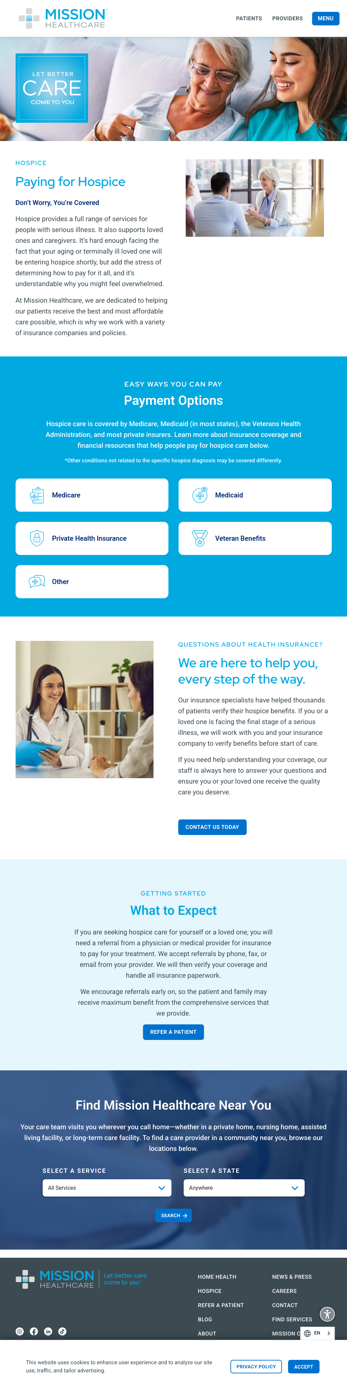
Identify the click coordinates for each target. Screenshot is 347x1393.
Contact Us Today (213, 827)
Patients (249, 18)
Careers (277, 1283)
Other (60, 582)
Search (171, 1215)
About (178, 1333)
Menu (326, 18)
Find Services (285, 1311)
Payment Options (173, 400)
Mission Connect (278, 1329)
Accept (303, 1367)
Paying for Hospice (71, 181)
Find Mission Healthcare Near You (173, 1105)
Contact (278, 1297)
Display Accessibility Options (327, 1315)
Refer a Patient (173, 1032)
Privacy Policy (256, 1367)
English (327, 1333)
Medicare (66, 495)
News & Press (285, 1269)
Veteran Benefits (240, 538)
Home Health (188, 1269)
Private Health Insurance (89, 538)
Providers (287, 18)
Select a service (74, 1171)
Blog (176, 1319)
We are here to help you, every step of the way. (248, 671)
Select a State (212, 1171)
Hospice (180, 1283)
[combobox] (317, 1333)
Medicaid (229, 495)
